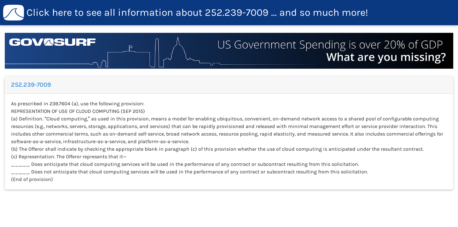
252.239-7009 (185, 12)
